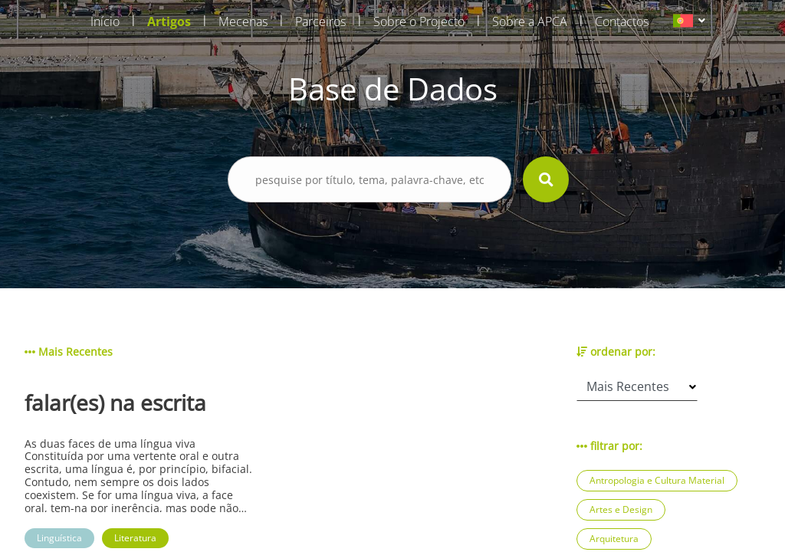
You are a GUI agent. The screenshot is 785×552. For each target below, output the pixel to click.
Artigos (169, 21)
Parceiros (320, 21)
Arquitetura (614, 538)
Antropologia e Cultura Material (657, 480)
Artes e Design (621, 509)
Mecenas (243, 21)
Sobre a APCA (529, 21)
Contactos (622, 21)
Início (105, 21)
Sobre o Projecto (419, 21)
